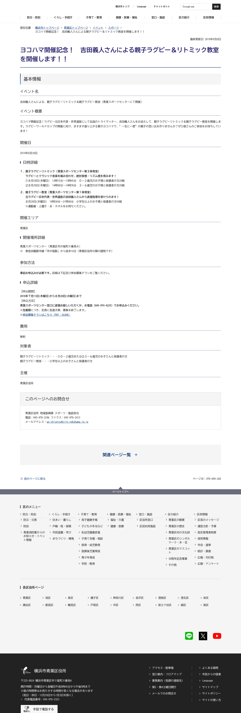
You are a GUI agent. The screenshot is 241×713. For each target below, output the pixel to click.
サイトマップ (210, 670)
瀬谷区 (27, 600)
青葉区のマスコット (179, 553)
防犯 (26, 529)
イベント (98, 27)
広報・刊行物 (205, 560)
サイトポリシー (211, 677)
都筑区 (49, 600)
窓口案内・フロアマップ (167, 657)
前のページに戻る (35, 478)
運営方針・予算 (206, 529)
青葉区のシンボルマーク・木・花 (179, 543)
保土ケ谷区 (165, 600)
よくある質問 (210, 651)
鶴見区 (72, 600)
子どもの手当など (92, 529)
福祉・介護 (117, 522)
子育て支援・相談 (92, 541)
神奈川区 (118, 593)
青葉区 (27, 593)
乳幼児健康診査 (91, 535)
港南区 (162, 593)
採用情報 (202, 541)
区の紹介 (173, 514)
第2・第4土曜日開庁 (164, 670)
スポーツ (113, 27)
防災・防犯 (29, 514)
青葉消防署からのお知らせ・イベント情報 (34, 539)
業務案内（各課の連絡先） (168, 664)
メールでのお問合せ (164, 677)
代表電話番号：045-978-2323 (41, 683)
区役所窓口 (146, 522)
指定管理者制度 (206, 535)
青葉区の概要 (177, 522)
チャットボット (162, 6)
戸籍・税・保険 (61, 529)
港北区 (185, 593)
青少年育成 (88, 560)
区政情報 (202, 514)
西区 (138, 600)
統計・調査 (204, 554)
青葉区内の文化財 (179, 535)
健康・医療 (117, 529)
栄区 (206, 593)
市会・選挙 (204, 548)
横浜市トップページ (47, 27)
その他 (173, 567)
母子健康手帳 (90, 522)
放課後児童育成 (91, 554)
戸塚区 (95, 600)
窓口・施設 (145, 514)
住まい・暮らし (61, 522)
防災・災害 (30, 522)
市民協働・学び (61, 535)
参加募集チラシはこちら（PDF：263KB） (47, 314)
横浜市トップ (122, 6)
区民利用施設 (148, 529)
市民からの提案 (211, 657)
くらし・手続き (61, 514)
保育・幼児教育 (91, 548)
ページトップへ (120, 492)
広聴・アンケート (208, 566)
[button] (120, 455)
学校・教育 (88, 566)
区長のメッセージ (208, 522)
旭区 (48, 593)
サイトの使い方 (211, 683)
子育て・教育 (89, 514)
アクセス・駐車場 (163, 651)
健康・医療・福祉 (120, 514)
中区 (115, 600)
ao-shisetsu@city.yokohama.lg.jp (67, 421)
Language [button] (141, 6)
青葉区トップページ (76, 27)
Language (207, 664)
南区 (206, 600)
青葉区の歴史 (177, 529)
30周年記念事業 (178, 561)
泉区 (70, 593)
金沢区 (140, 593)
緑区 (183, 600)
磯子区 (95, 593)
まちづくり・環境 (63, 541)
